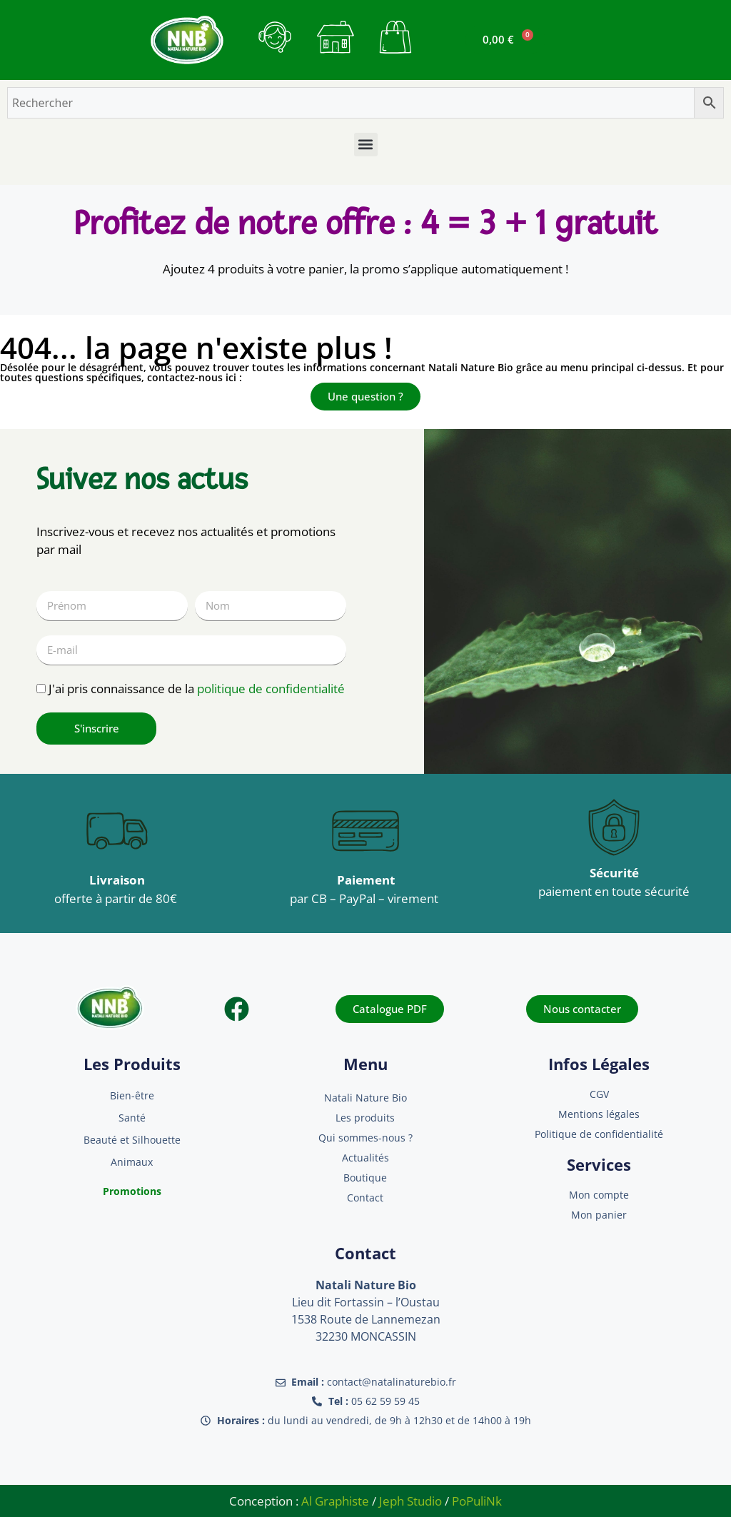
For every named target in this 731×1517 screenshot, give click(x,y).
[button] (366, 144)
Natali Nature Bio (365, 1097)
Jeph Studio (410, 1501)
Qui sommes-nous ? (365, 1137)
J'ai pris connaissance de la (197, 688)
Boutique (365, 1177)
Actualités (365, 1157)
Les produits (365, 1117)
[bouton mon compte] (335, 37)
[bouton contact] (274, 37)
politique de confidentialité (271, 688)
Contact (365, 1197)
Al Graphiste (335, 1501)
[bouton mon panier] (395, 37)
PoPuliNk (477, 1501)
